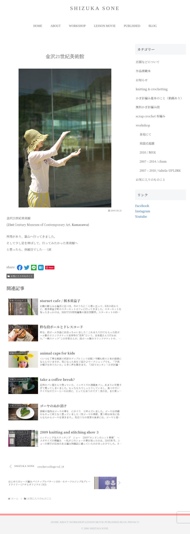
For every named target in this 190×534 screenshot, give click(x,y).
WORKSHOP (73, 522)
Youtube (141, 216)
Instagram (142, 211)
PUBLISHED (115, 522)
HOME (46, 522)
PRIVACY (142, 522)
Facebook (142, 206)
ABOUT (58, 522)
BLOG (129, 522)
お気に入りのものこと (20, 276)
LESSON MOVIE (94, 522)
